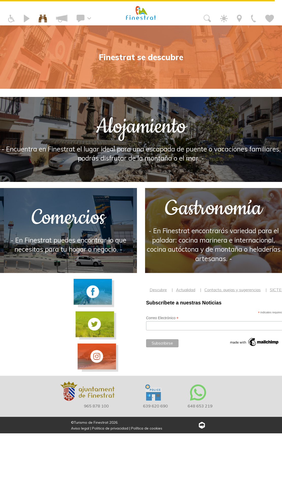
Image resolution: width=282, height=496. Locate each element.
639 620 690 (155, 468)
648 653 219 (200, 468)
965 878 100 (96, 468)
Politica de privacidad (110, 490)
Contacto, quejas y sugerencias (232, 352)
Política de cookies (146, 490)
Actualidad (185, 352)
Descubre (158, 352)
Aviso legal (80, 490)
